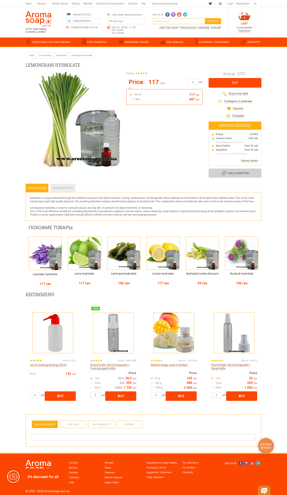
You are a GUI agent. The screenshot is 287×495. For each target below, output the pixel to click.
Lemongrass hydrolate (81, 55)
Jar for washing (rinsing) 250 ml (48, 364)
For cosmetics (190, 462)
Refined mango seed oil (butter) (169, 364)
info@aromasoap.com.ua (84, 27)
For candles (188, 467)
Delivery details (249, 160)
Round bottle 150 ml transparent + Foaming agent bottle (110, 366)
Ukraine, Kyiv (116, 21)
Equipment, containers (159, 472)
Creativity (187, 472)
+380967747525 (81, 14)
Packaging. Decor (156, 467)
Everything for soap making (162, 462)
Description (37, 188)
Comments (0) (63, 188)
